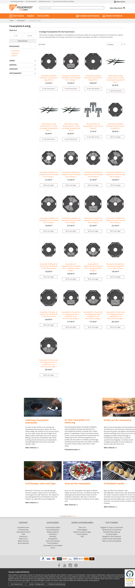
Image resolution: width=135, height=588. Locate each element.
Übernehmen (23, 41)
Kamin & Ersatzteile (53, 541)
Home (12, 20)
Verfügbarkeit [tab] (15, 73)
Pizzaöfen (52, 537)
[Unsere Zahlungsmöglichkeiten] (67, 561)
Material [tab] (13, 65)
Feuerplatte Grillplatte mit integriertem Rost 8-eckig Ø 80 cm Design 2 (71, 78)
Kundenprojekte (111, 534)
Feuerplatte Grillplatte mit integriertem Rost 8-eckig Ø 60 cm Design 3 (93, 175)
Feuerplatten (21, 20)
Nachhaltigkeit (82, 530)
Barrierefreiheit (23, 543)
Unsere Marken (82, 534)
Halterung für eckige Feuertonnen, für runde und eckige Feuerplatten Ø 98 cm (71, 127)
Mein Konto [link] (120, 2)
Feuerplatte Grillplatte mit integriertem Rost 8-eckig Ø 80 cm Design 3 (48, 220)
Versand (74, 516)
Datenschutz (23, 539)
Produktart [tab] (14, 46)
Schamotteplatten (52, 530)
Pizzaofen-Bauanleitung (111, 532)
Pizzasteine (53, 534)
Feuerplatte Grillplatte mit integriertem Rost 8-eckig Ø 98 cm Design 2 (93, 220)
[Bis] (29, 36)
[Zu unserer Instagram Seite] (70, 568)
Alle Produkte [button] (18, 16)
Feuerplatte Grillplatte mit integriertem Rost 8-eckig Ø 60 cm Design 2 (71, 175)
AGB (23, 534)
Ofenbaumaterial (53, 532)
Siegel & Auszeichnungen (82, 532)
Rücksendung (23, 530)
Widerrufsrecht (23, 541)
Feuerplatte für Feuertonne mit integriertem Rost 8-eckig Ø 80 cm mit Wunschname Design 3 (93, 315)
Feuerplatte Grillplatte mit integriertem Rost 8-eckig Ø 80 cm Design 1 (115, 175)
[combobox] (72, 7)
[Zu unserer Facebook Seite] (59, 568)
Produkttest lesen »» (72, 450)
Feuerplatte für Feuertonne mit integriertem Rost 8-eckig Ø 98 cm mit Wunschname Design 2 (115, 315)
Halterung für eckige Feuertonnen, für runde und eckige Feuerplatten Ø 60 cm (115, 79)
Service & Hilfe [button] (43, 16)
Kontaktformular (23, 528)
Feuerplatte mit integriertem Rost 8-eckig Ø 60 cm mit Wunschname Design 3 (93, 267)
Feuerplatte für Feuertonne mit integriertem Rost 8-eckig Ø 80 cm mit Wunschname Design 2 (71, 315)
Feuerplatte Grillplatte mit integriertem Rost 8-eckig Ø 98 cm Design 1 (71, 220)
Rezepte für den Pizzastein (111, 537)
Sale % (53, 548)
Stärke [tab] (12, 61)
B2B (82, 537)
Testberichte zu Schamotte (111, 530)
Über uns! (82, 528)
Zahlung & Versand (23, 532)
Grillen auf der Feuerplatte (111, 539)
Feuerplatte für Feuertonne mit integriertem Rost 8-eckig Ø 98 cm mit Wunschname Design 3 (48, 363)
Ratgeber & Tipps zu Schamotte (111, 528)
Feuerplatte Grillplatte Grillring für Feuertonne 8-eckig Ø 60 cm (115, 126)
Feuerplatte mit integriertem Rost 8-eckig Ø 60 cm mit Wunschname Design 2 (71, 267)
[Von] (15, 36)
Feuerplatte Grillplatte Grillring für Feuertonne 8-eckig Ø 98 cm (93, 78)
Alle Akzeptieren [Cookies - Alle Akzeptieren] (17, 584)
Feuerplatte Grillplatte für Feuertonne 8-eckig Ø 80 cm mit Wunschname (115, 266)
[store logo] (21, 8)
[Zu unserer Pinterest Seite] (76, 568)
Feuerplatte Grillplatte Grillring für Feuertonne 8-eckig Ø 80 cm (48, 78)
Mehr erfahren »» (32, 448)
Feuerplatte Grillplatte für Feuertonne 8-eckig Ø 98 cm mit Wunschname (49, 314)
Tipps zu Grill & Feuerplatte (111, 541)
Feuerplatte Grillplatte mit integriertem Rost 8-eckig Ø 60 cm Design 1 (48, 175)
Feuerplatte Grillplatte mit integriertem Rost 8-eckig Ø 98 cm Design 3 (115, 220)
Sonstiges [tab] (13, 69)
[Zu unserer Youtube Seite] (65, 568)
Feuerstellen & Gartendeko (52, 546)
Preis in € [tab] (13, 30)
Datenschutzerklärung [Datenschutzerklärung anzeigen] (56, 584)
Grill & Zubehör (52, 543)
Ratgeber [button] (30, 16)
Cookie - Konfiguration (37, 584)
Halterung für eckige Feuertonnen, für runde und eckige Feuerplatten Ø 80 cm (48, 127)
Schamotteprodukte (53, 528)
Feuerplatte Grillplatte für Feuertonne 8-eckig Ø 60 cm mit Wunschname (49, 266)
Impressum (23, 537)
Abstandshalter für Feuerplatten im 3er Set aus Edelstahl (93, 126)
